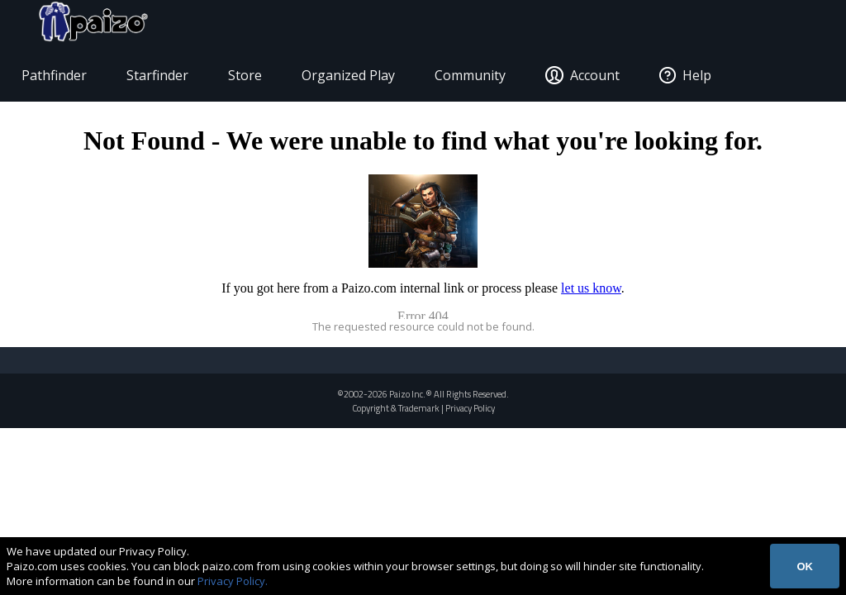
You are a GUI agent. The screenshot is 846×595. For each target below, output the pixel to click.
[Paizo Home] (773, 26)
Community (478, 79)
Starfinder (166, 79)
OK (804, 566)
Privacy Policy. (232, 581)
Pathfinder (62, 79)
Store (253, 79)
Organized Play (356, 79)
